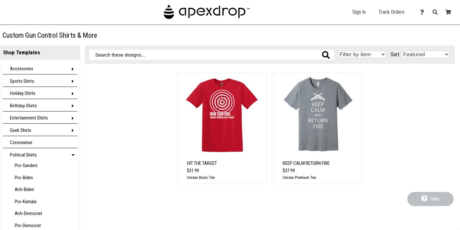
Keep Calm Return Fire (306, 163)
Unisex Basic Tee (201, 177)
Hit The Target (202, 163)
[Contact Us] (423, 12)
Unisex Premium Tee (299, 177)
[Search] (436, 12)
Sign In (359, 12)
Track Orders (391, 12)
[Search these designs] (211, 55)
